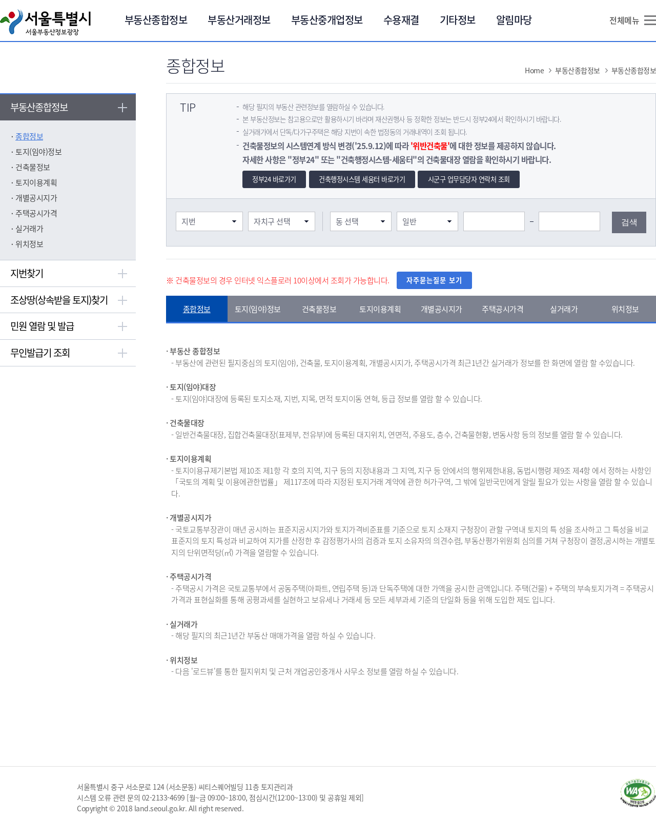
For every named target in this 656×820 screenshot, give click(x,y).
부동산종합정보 (156, 19)
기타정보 (458, 19)
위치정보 (29, 244)
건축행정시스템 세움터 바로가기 (362, 179)
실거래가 (29, 228)
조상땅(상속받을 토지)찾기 (59, 300)
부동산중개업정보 (327, 19)
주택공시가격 (36, 213)
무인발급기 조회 (40, 352)
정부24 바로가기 (274, 179)
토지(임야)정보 (38, 151)
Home (534, 70)
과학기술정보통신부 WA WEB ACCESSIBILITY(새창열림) (638, 793)
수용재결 (401, 19)
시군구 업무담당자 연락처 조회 (469, 179)
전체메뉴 (624, 20)
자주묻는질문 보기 (434, 280)
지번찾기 (26, 273)
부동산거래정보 (239, 19)
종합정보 (29, 136)
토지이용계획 (36, 182)
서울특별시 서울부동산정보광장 (45, 22)
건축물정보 (32, 167)
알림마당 (514, 19)
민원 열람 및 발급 (42, 326)
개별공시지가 (36, 197)
